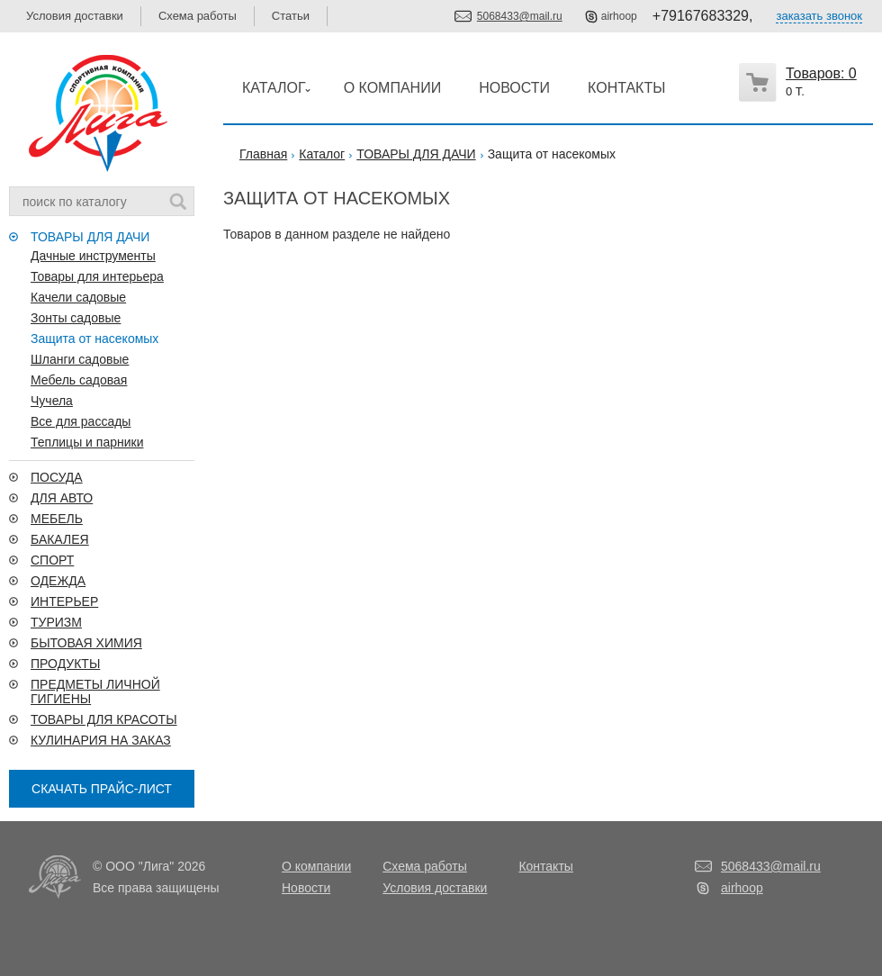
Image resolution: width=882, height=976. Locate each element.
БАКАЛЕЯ (60, 539)
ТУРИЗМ (56, 622)
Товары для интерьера (97, 276)
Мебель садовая (79, 380)
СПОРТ (52, 560)
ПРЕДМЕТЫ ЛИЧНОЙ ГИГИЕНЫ (95, 691)
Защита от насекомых (94, 338)
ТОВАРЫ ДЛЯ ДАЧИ (90, 237)
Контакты (545, 866)
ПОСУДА (57, 477)
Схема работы (197, 16)
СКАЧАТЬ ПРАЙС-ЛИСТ (102, 789)
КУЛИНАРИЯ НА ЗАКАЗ (101, 740)
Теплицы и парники (87, 442)
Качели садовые (78, 297)
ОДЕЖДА (58, 581)
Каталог (322, 154)
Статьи (291, 16)
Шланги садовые (80, 359)
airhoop (619, 16)
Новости (306, 888)
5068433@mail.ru (519, 16)
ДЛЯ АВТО (62, 498)
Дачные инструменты (93, 256)
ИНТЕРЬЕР (64, 601)
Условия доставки (74, 16)
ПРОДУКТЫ (65, 663)
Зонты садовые (76, 318)
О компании (316, 866)
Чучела (52, 400)
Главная (263, 154)
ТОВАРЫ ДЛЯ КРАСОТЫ (104, 719)
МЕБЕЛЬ (57, 518)
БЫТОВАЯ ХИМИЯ (86, 643)
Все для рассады (80, 421)
